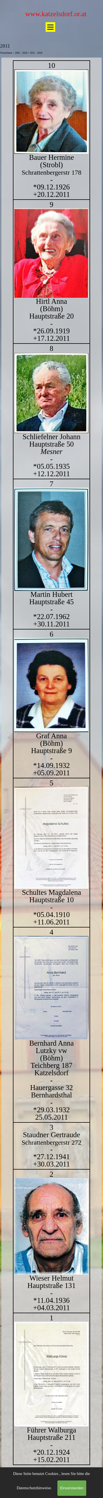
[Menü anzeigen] (50, 27)
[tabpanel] (51, 762)
